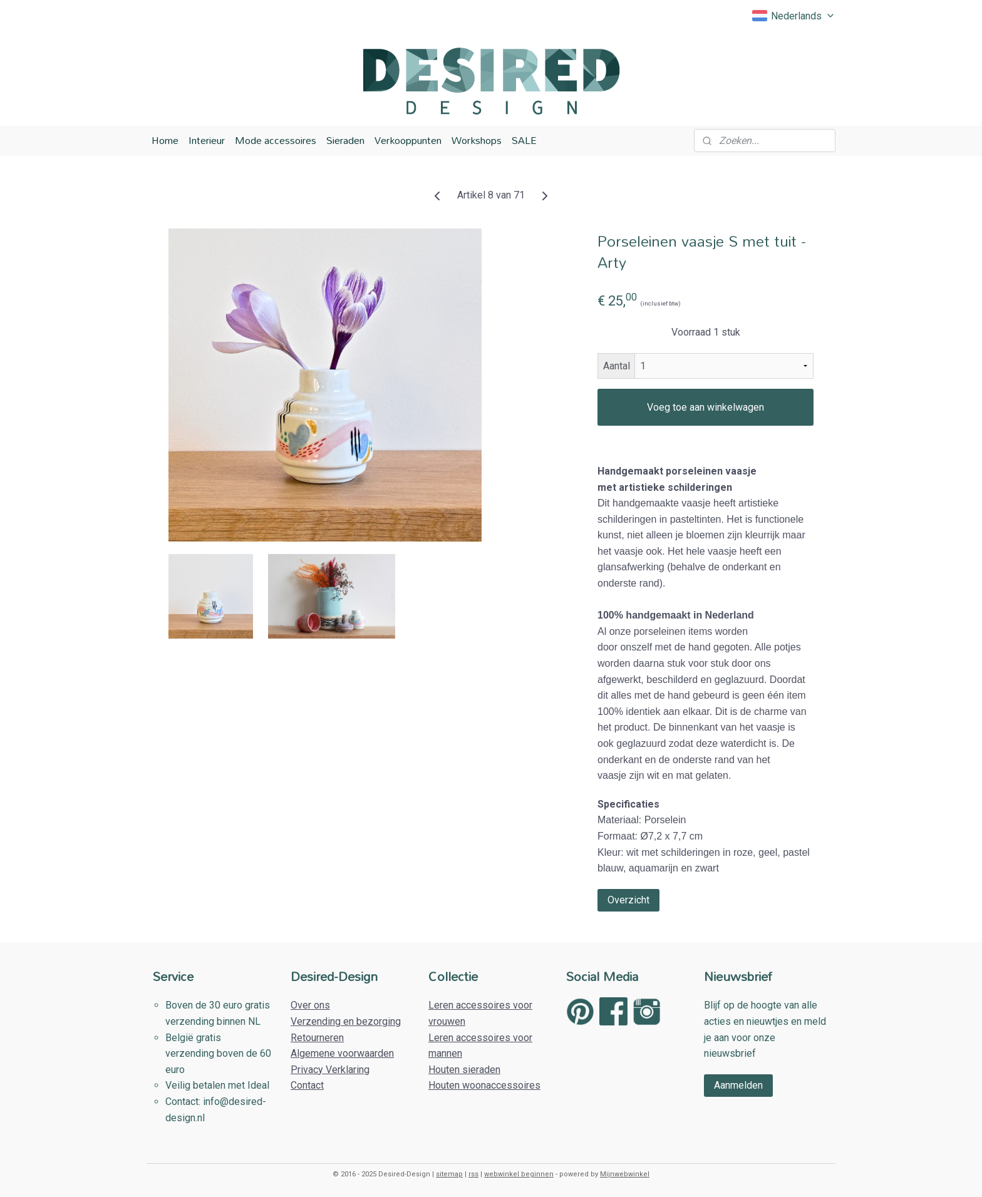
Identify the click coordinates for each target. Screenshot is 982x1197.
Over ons (310, 1005)
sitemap (449, 1174)
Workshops (477, 140)
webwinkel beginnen (519, 1174)
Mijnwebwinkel (624, 1174)
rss (473, 1174)
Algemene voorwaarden (342, 1053)
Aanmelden (738, 1085)
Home (165, 140)
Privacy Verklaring (330, 1070)
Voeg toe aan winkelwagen (705, 407)
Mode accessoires (275, 140)
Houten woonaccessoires (484, 1085)
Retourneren (317, 1038)
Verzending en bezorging (346, 1021)
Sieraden (345, 140)
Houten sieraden (464, 1070)
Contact (307, 1085)
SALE (524, 140)
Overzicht (628, 899)
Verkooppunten (408, 140)
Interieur (207, 140)
